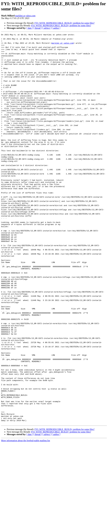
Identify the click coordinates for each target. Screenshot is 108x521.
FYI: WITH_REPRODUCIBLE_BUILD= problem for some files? (64, 23)
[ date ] (30, 28)
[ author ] (56, 28)
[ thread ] (37, 28)
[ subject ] (46, 28)
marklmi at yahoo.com (25, 15)
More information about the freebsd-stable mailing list (25, 518)
